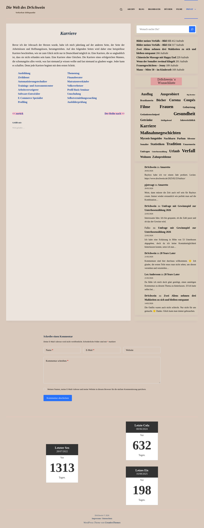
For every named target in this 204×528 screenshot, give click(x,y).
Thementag (73, 73)
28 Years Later (168, 253)
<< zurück (17, 113)
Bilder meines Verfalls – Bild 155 (153, 41)
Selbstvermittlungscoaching (82, 98)
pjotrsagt (149, 185)
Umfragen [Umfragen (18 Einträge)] (145, 151)
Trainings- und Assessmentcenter (35, 85)
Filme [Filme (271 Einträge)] (145, 106)
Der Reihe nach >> (115, 113)
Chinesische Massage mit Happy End (156, 57)
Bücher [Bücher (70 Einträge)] (161, 100)
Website (129, 350)
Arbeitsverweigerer (28, 89)
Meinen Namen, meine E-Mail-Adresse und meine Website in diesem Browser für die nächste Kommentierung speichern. (96, 389)
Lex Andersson (152, 274)
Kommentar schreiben (57, 361)
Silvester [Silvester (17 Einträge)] (191, 138)
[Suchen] (121, 9)
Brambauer (154, 9)
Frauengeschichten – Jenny (150, 65)
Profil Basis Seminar (78, 89)
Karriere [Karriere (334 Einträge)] (148, 126)
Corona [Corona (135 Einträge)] (174, 100)
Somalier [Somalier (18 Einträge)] (144, 144)
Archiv (131, 9)
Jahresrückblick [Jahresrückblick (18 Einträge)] (187, 120)
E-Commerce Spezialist (30, 98)
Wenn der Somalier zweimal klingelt (155, 61)
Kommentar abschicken (58, 398)
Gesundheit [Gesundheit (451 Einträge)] (184, 113)
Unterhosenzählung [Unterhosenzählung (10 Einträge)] (159, 152)
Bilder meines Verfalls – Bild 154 (153, 45)
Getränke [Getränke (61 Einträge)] (146, 120)
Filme (179, 9)
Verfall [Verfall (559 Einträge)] (188, 150)
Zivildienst (23, 77)
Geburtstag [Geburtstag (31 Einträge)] (189, 107)
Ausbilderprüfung (77, 102)
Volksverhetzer (75, 85)
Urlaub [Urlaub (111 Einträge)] (174, 151)
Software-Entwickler (29, 93)
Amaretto (165, 167)
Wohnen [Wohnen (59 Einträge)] (145, 156)
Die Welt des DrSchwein (25, 7)
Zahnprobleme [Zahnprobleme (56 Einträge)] (161, 156)
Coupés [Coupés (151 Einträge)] (189, 100)
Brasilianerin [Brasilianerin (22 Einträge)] (146, 100)
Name (49, 350)
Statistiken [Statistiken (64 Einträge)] (157, 144)
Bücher (168, 9)
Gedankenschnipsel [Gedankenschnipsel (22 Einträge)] (149, 114)
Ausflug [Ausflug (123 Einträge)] (147, 94)
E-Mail (90, 350)
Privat (191, 9)
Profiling (22, 102)
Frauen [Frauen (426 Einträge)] (166, 106)
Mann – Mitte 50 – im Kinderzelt (154, 69)
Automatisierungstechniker (32, 81)
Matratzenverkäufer (78, 81)
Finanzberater (75, 77)
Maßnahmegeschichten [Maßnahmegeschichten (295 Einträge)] (160, 132)
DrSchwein (150, 167)
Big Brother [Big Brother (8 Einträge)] (191, 95)
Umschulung (74, 93)
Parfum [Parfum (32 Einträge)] (181, 138)
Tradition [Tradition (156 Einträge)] (173, 144)
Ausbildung (24, 73)
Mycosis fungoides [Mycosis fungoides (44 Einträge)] (151, 138)
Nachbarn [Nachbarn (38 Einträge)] (169, 138)
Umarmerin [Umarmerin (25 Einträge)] (189, 144)
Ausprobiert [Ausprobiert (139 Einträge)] (169, 94)
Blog (141, 9)
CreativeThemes (113, 522)
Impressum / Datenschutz (102, 518)
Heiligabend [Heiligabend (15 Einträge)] (166, 120)
